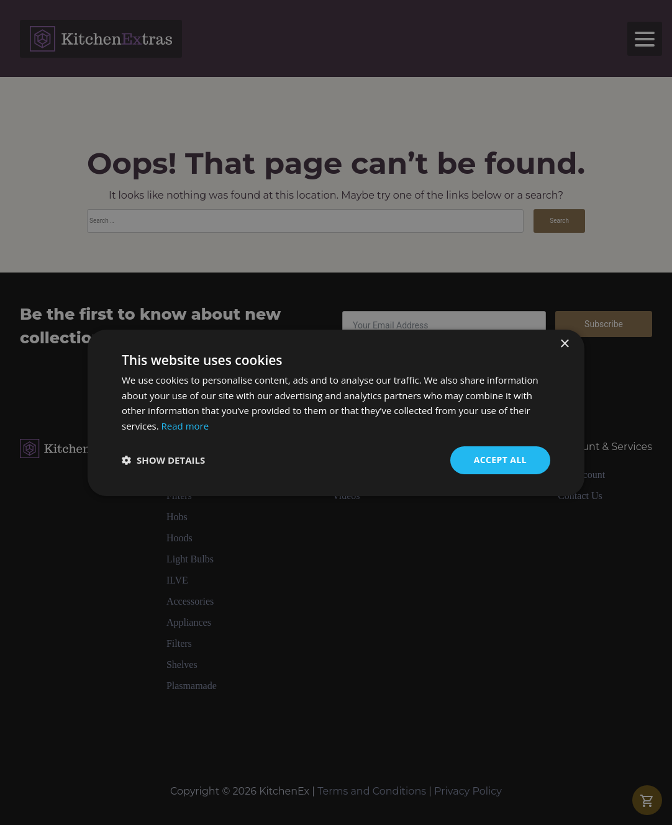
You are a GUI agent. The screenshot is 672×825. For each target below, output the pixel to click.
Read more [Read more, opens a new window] (185, 426)
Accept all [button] (500, 460)
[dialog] (336, 412)
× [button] (564, 343)
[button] (163, 460)
